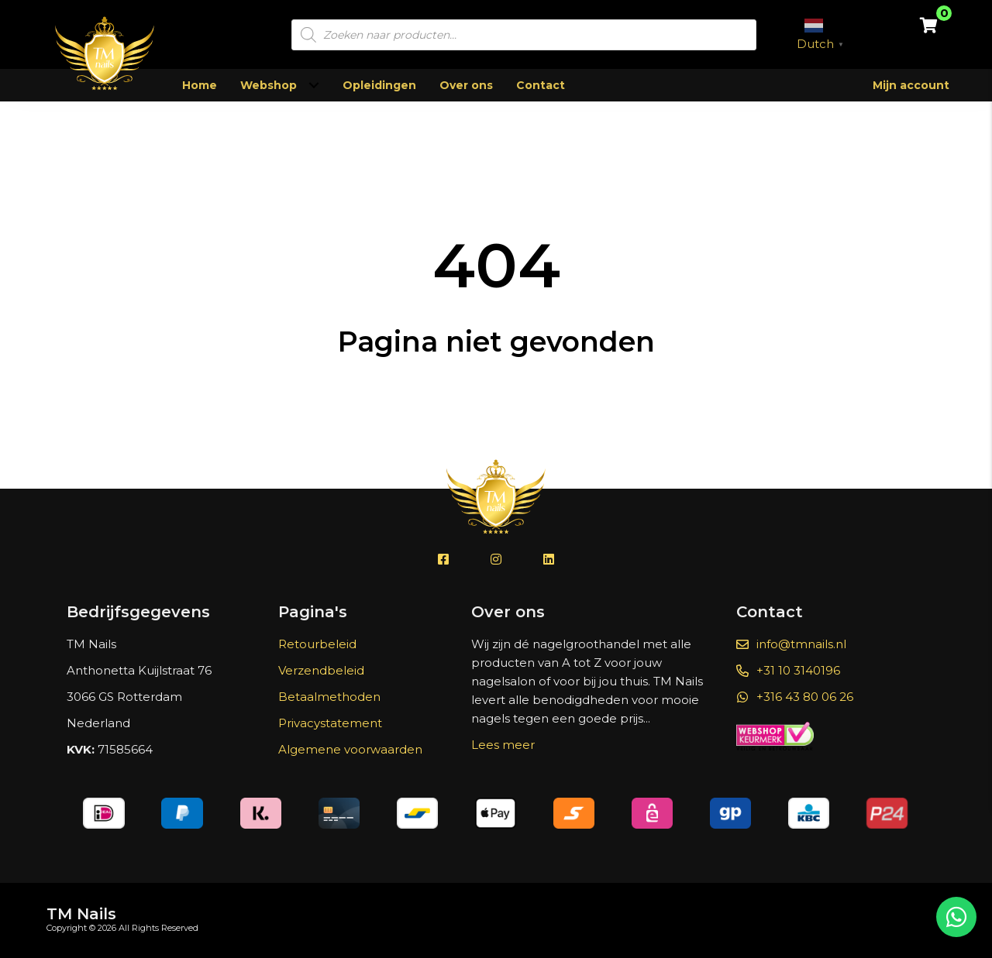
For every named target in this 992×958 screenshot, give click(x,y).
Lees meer (503, 744)
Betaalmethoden (329, 696)
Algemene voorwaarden (350, 749)
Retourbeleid (317, 644)
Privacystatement (330, 723)
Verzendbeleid (321, 670)
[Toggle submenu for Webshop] (313, 85)
